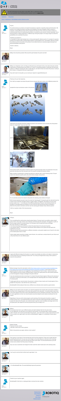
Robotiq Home (37, 392)
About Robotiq (37, 393)
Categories (4, 16)
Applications (8, 19)
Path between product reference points (20, 19)
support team (40, 13)
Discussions (11, 16)
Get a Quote (38, 397)
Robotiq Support (37, 398)
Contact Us (38, 395)
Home (3, 19)
